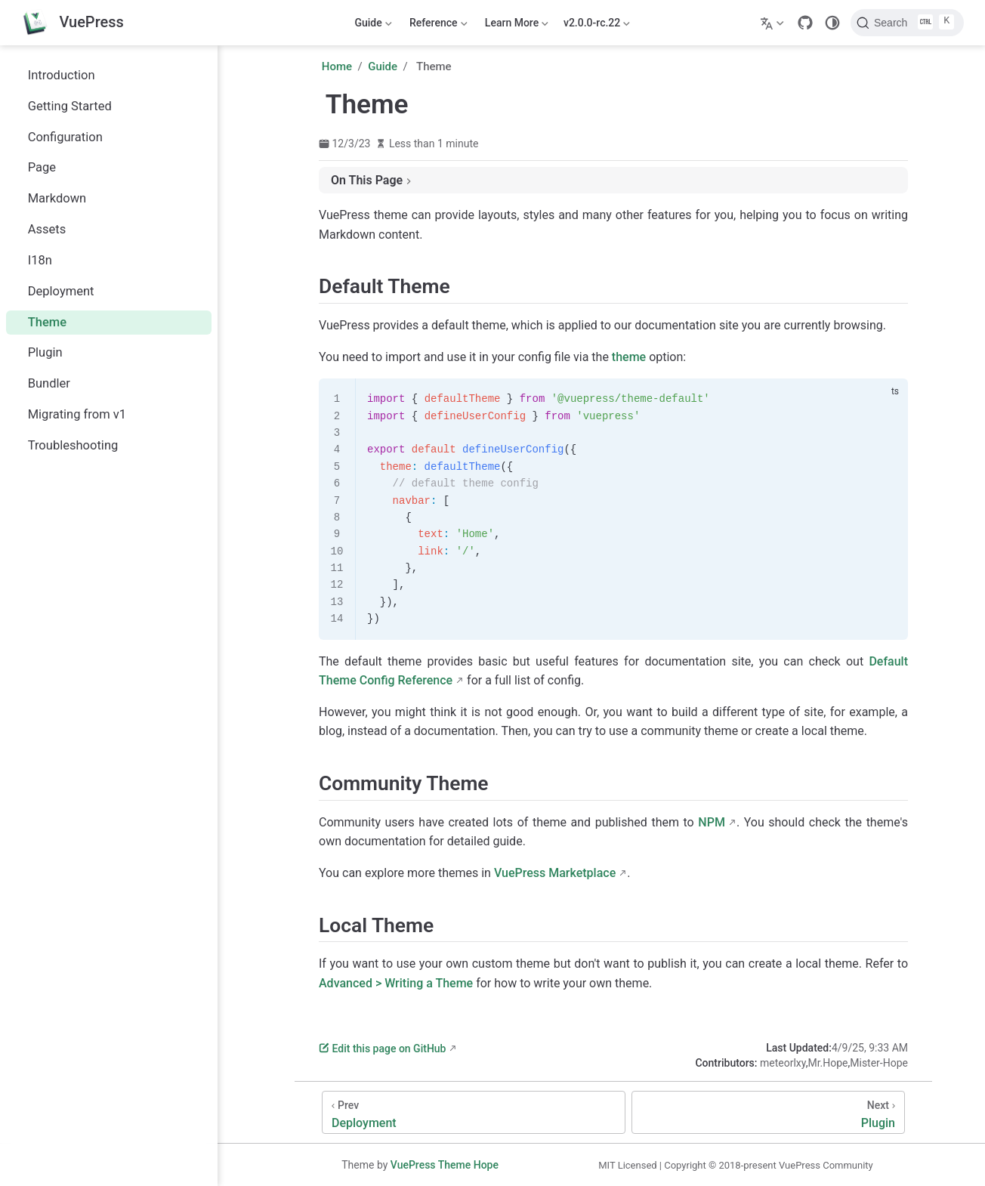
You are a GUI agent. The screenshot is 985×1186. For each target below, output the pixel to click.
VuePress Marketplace (555, 873)
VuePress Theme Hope (445, 1165)
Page (34, 167)
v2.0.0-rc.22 (596, 26)
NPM (711, 822)
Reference (437, 26)
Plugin (37, 352)
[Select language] (774, 23)
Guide (372, 26)
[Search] (907, 22)
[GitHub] (805, 23)
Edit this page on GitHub (382, 1048)
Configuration (57, 137)
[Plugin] (768, 1112)
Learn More (515, 26)
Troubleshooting (65, 445)
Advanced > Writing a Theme (396, 983)
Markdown (49, 198)
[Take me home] (72, 23)
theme (629, 357)
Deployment (53, 291)
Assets (39, 229)
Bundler (41, 383)
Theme (39, 322)
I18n (32, 260)
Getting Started (62, 106)
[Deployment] (473, 1112)
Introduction (53, 75)
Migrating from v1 (69, 414)
